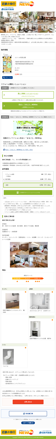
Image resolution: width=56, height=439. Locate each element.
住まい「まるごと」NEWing (28, 106)
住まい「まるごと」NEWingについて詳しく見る (19, 149)
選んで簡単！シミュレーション (28, 95)
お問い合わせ (28, 401)
